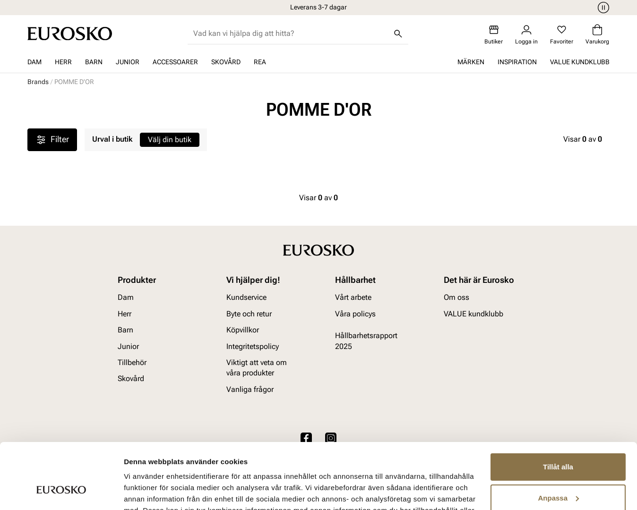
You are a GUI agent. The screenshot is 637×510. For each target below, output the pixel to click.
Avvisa (558, 472)
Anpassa (558, 441)
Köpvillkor (242, 329)
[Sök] (397, 33)
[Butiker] (493, 35)
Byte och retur (249, 313)
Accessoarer (175, 62)
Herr (63, 62)
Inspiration (517, 62)
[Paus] (602, 7)
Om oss (456, 297)
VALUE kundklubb (580, 62)
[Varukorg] (597, 35)
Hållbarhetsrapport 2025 (366, 340)
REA (260, 62)
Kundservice (246, 297)
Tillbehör (132, 362)
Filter (52, 139)
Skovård (226, 62)
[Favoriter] (562, 35)
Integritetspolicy (252, 346)
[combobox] (290, 33)
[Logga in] (526, 35)
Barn (94, 62)
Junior (127, 62)
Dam (34, 62)
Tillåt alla (558, 411)
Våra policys (355, 313)
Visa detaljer (145, 491)
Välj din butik (169, 139)
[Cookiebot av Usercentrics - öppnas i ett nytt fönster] (61, 491)
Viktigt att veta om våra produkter (256, 367)
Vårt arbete (353, 297)
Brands (38, 81)
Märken (470, 62)
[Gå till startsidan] (69, 33)
